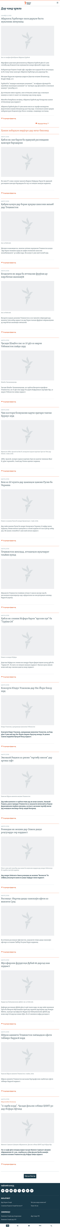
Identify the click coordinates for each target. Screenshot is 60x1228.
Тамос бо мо (34, 1206)
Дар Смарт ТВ (35, 1216)
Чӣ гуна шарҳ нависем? (38, 1202)
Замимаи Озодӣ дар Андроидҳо (11, 1216)
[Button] (8, 119)
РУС (40, 1225)
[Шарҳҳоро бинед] (41, 124)
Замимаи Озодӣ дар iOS (8, 1219)
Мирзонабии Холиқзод (8, 1102)
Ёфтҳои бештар (30, 1176)
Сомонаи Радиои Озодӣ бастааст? (11, 1206)
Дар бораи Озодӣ (6, 1202)
